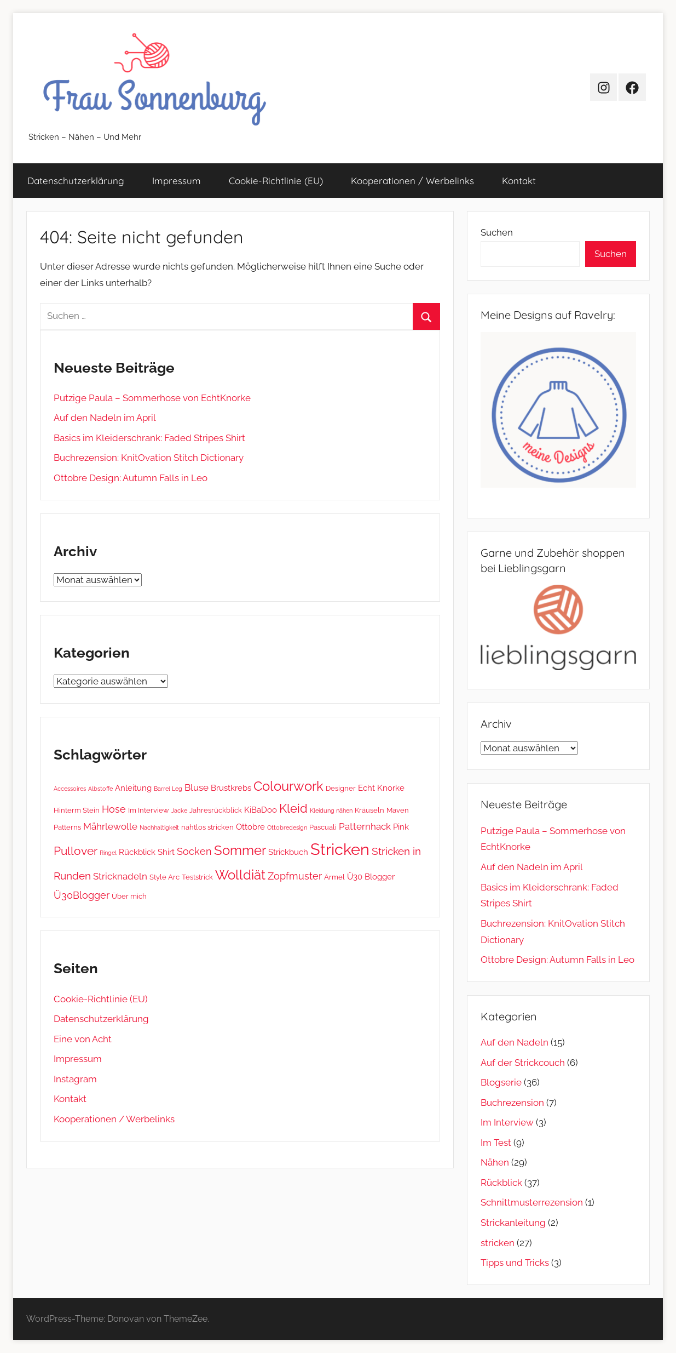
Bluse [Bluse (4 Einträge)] (196, 787)
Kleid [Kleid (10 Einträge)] (293, 808)
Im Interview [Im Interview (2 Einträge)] (148, 810)
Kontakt (519, 180)
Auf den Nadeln (514, 1042)
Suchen (497, 232)
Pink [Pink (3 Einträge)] (401, 827)
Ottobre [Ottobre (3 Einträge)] (250, 827)
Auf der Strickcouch (523, 1062)
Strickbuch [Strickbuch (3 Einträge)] (288, 852)
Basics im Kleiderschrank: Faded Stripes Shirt (149, 437)
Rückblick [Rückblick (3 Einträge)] (137, 852)
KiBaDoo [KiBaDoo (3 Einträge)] (260, 810)
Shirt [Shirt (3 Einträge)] (166, 852)
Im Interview (507, 1122)
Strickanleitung (513, 1222)
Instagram (75, 1079)
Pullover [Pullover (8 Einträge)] (75, 851)
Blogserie (501, 1082)
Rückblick (501, 1182)
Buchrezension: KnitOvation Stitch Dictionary (149, 457)
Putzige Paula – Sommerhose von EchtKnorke (152, 397)
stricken (498, 1242)
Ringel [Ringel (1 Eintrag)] (108, 852)
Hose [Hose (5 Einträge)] (114, 809)
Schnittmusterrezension (532, 1202)
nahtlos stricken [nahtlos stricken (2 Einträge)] (207, 827)
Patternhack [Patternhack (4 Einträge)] (365, 826)
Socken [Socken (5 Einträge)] (194, 851)
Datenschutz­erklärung (75, 180)
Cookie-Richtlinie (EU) (276, 180)
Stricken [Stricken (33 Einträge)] (339, 849)
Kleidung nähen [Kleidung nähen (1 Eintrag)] (331, 810)
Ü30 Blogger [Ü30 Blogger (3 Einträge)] (371, 877)
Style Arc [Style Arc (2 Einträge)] (164, 876)
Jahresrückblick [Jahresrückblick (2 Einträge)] (215, 810)
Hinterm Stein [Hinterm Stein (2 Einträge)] (77, 810)
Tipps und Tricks (515, 1262)
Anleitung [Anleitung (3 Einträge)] (133, 788)
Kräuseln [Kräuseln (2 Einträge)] (369, 810)
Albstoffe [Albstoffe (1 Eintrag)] (100, 788)
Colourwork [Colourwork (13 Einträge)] (288, 786)
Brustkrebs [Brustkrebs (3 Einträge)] (231, 788)
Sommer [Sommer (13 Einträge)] (240, 850)
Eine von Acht (83, 1039)
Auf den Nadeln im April (105, 417)
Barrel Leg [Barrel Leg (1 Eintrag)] (168, 788)
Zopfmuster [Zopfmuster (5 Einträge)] (295, 876)
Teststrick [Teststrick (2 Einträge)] (197, 876)
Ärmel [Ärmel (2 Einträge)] (334, 876)
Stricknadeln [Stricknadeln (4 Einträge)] (120, 876)
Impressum (176, 180)
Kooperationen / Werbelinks (412, 180)
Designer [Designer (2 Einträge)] (341, 788)
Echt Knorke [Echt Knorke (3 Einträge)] (381, 788)
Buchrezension (512, 1102)
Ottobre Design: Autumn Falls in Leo (130, 477)
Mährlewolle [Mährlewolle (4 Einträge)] (110, 826)
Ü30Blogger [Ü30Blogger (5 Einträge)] (81, 895)
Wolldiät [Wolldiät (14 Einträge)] (240, 875)
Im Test (496, 1142)
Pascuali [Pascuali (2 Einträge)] (323, 827)
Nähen (495, 1162)
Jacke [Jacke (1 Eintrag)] (179, 810)
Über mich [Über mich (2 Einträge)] (129, 896)
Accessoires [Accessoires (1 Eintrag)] (70, 788)
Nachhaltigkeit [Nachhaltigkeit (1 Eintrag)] (159, 827)
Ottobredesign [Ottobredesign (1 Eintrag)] (287, 827)
